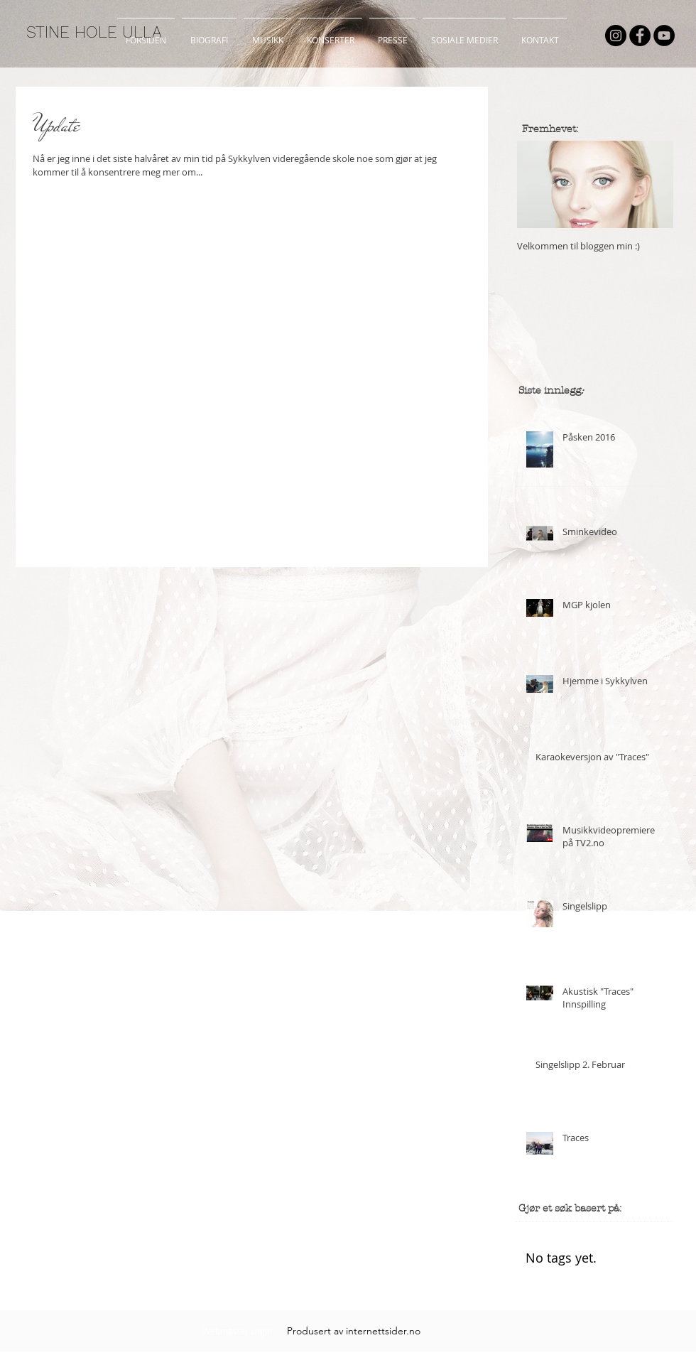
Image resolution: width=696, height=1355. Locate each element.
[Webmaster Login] (237, 1331)
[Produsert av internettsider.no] (353, 1331)
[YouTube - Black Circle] (664, 35)
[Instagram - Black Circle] (615, 35)
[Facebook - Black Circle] (640, 35)
